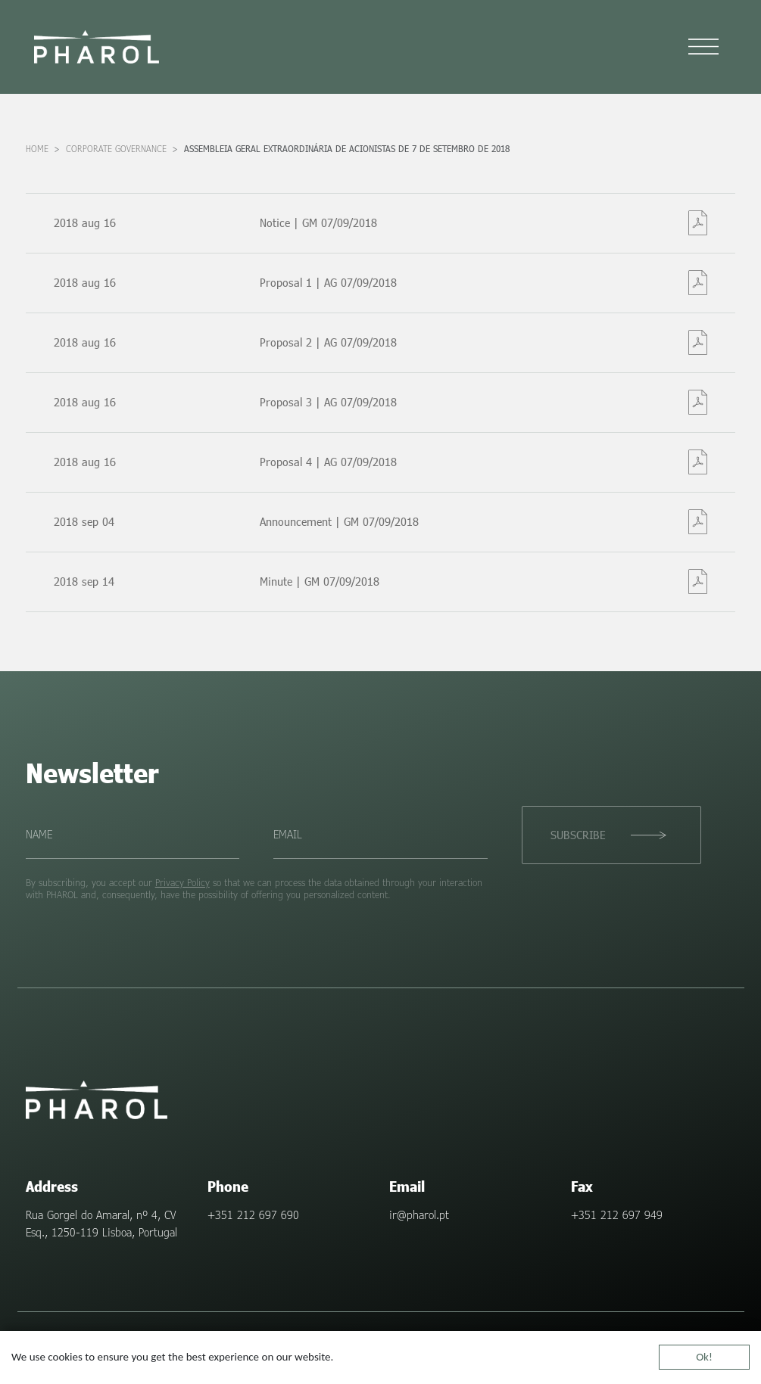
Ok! (704, 1357)
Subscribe (577, 834)
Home (37, 148)
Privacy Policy (182, 882)
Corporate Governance (116, 148)
